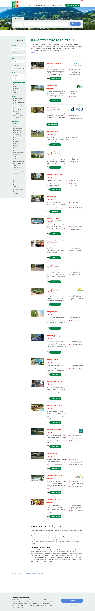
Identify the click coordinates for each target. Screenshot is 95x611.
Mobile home (16, 89)
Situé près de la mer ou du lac (19, 189)
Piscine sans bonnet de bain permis (18, 148)
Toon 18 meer (16, 171)
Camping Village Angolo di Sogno (56, 429)
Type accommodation (18, 81)
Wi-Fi (14, 167)
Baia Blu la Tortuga (52, 380)
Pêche (14, 183)
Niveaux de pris (16, 64)
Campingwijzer (17, 39)
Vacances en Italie (56, 5)
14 (34, 547)
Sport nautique (16, 191)
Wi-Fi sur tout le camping (18, 169)
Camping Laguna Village (53, 524)
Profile (14, 95)
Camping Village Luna (52, 478)
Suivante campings (42, 547)
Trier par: (69, 57)
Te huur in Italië (16, 112)
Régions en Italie (41, 5)
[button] (18, 46)
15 (36, 547)
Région (14, 44)
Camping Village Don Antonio (55, 87)
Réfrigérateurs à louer (18, 156)
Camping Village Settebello (54, 256)
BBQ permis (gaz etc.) (18, 127)
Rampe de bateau (17, 154)
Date (13, 71)
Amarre (15, 121)
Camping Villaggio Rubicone (54, 231)
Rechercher (75, 24)
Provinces (15, 50)
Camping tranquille (17, 106)
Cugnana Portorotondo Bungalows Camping (59, 63)
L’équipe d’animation (18, 138)
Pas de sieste (16, 144)
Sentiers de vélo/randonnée (17, 185)
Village (14, 57)
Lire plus (33, 52)
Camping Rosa (50, 333)
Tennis (14, 163)
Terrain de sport (16, 165)
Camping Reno (50, 157)
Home (30, 5)
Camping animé (16, 99)
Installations (15, 120)
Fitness (14, 136)
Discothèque (16, 179)
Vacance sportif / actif (18, 114)
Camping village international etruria (57, 453)
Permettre (72, 601)
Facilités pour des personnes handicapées (18, 133)
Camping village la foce (53, 404)
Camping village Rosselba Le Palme (56, 499)
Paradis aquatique (17, 140)
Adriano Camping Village (53, 206)
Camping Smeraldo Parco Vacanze (56, 308)
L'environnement (17, 175)
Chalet (14, 85)
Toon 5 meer (16, 116)
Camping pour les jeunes (18, 104)
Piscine (14, 146)
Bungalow (15, 83)
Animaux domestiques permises (18, 124)
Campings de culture (17, 108)
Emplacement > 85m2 (18, 131)
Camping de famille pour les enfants (18, 101)
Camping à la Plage (17, 97)
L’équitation (16, 181)
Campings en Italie (71, 5)
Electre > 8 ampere (17, 129)
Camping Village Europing (54, 283)
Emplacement (16, 87)
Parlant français (16, 142)
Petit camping (16, 110)
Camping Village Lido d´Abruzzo (55, 132)
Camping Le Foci (51, 111)
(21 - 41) (56, 550)
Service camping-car (17, 158)
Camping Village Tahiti (53, 182)
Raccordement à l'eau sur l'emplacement (19, 151)
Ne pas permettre (72, 606)
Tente (14, 91)
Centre (14, 177)
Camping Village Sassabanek (54, 358)
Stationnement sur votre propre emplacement (18, 160)
